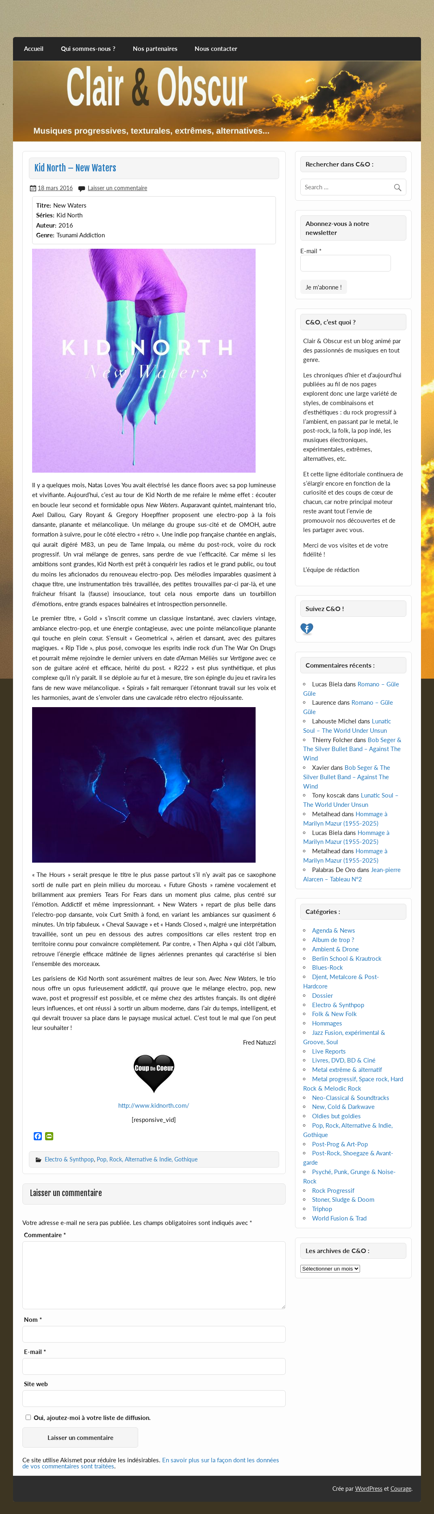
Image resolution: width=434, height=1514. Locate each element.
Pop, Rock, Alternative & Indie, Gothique (147, 1159)
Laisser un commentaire (117, 187)
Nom (33, 1320)
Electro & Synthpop (69, 1159)
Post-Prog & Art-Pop (340, 1144)
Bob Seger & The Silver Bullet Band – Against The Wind (352, 749)
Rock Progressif (333, 1190)
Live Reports (329, 1051)
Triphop (322, 1208)
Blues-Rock (327, 967)
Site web (36, 1384)
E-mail (35, 1352)
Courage (401, 1488)
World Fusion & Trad (339, 1218)
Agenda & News (333, 930)
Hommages (327, 1023)
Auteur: (46, 225)
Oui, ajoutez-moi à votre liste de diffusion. (88, 1417)
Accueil (33, 48)
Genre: (45, 235)
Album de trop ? (333, 939)
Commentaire (45, 1235)
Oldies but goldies (336, 1116)
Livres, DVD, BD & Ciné (343, 1060)
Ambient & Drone (335, 949)
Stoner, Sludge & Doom (343, 1199)
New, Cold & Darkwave (343, 1106)
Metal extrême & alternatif (347, 1069)
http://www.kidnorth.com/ (153, 1105)
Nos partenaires (155, 48)
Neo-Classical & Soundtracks (350, 1097)
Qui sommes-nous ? (88, 48)
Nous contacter (216, 48)
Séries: (45, 215)
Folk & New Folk (334, 1013)
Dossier (322, 995)
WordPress (368, 1488)
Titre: (43, 205)
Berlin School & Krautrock (347, 958)
